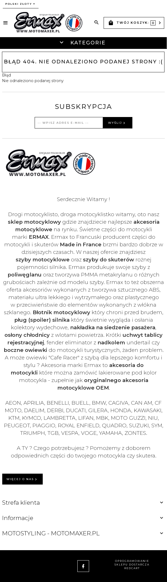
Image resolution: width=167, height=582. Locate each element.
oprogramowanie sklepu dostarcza (131, 562)
